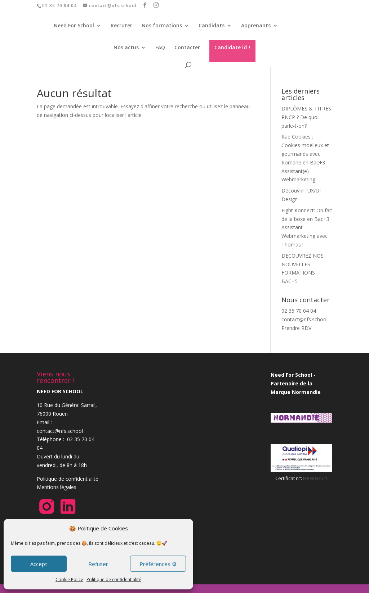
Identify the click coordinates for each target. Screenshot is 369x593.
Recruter (124, 26)
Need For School (77, 26)
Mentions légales (56, 487)
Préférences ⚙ (158, 563)
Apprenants (259, 26)
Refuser (98, 563)
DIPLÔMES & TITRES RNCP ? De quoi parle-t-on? (306, 117)
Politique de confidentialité (113, 579)
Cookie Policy (69, 579)
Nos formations (165, 26)
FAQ (160, 48)
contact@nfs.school (304, 319)
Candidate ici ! (232, 47)
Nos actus (126, 48)
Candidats (214, 26)
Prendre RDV (296, 328)
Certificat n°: (289, 478)
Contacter (187, 48)
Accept (38, 563)
